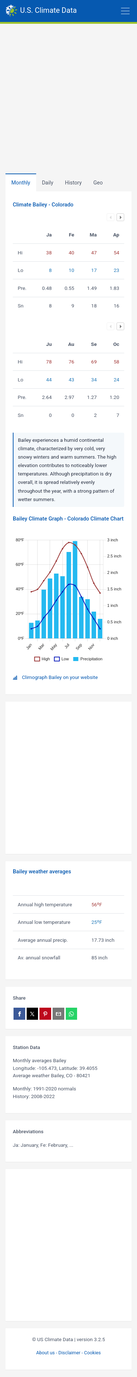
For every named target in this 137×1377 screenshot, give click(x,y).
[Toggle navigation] (107, 11)
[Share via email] (58, 1014)
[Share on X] (32, 1014)
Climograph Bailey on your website (60, 677)
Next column (120, 217)
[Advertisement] (68, 96)
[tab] (73, 182)
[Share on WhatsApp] (71, 1014)
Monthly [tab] (20, 183)
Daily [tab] (47, 183)
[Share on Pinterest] (45, 1014)
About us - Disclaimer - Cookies (68, 1352)
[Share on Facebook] (19, 1014)
